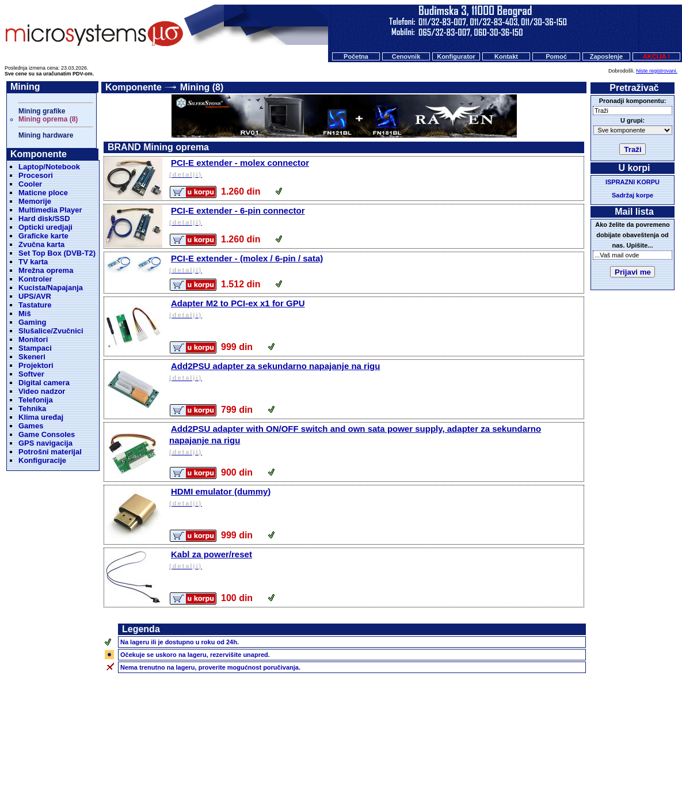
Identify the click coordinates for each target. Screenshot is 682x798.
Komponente (133, 87)
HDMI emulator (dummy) (375, 498)
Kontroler (35, 279)
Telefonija (35, 400)
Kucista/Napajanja (50, 287)
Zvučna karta (41, 244)
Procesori (35, 175)
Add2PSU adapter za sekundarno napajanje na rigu (375, 372)
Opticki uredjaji (45, 227)
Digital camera (44, 382)
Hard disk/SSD (44, 218)
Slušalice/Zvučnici (50, 330)
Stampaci (35, 348)
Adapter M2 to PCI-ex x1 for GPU (375, 309)
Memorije (34, 201)
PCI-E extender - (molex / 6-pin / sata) (375, 264)
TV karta (33, 261)
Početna (356, 56)
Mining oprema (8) (48, 119)
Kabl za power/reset (375, 560)
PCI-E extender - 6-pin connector (375, 217)
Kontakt (506, 56)
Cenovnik (406, 56)
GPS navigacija (45, 443)
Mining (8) (202, 87)
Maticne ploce (43, 192)
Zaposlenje (606, 56)
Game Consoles (46, 434)
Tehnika (32, 408)
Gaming (32, 322)
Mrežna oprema (45, 270)
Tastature (35, 305)
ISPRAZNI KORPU (632, 181)
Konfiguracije (42, 460)
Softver (31, 374)
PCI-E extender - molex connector (375, 169)
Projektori (36, 365)
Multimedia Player (50, 210)
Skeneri (31, 356)
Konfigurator (456, 56)
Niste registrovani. (656, 71)
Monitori (33, 339)
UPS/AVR (34, 296)
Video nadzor (41, 391)
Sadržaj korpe (632, 195)
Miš (24, 313)
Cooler (30, 184)
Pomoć (556, 56)
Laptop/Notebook (49, 166)
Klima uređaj (40, 417)
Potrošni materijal (50, 451)
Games (30, 425)
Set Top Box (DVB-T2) (57, 253)
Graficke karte (43, 235)
